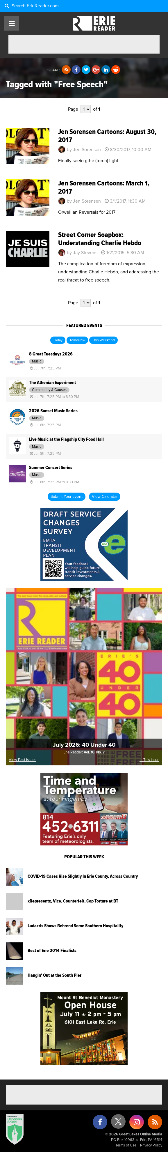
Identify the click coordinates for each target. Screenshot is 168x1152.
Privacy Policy (151, 1145)
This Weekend (103, 340)
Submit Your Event (67, 497)
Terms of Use (125, 1145)
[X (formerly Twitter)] (118, 1124)
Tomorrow (77, 340)
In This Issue (149, 760)
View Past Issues (22, 760)
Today (57, 340)
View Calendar (104, 497)
